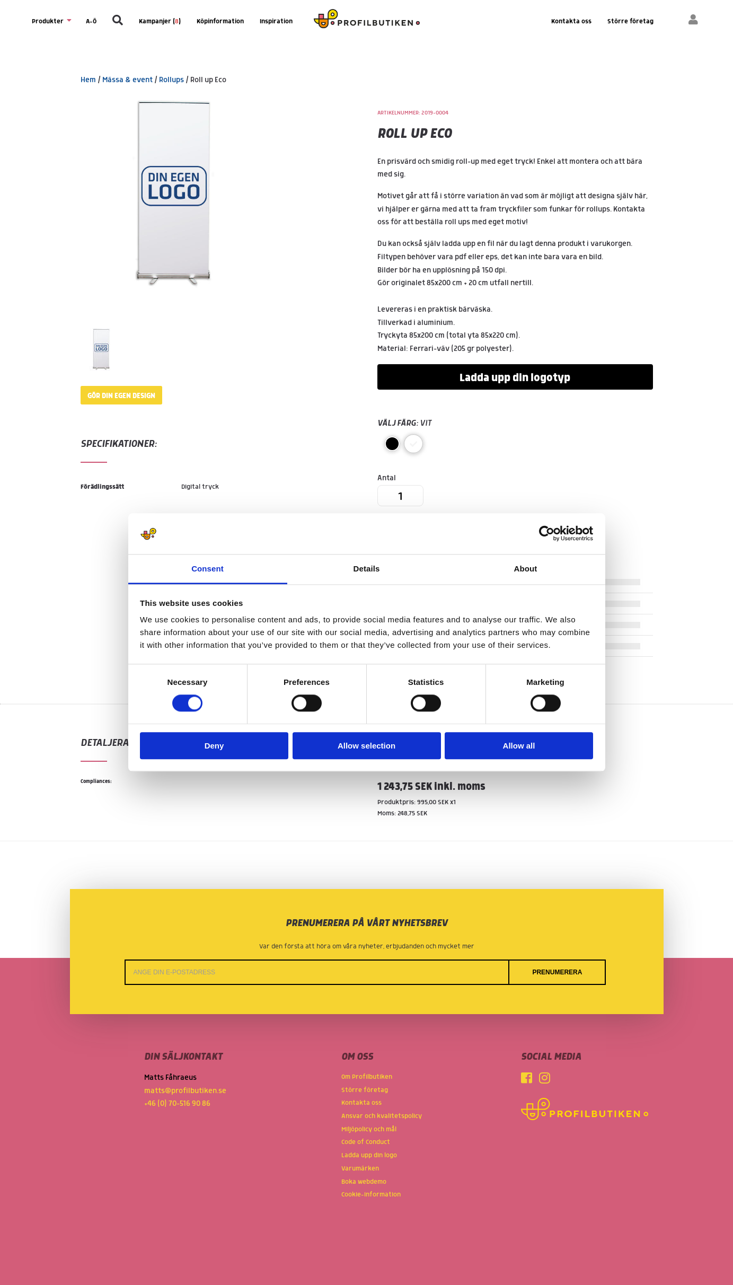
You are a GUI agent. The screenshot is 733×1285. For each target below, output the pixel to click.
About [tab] (525, 568)
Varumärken (360, 1169)
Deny (214, 745)
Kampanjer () (160, 21)
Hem (88, 80)
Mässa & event (127, 80)
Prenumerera (557, 972)
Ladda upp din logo (369, 1155)
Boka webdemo (363, 1182)
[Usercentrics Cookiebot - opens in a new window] (546, 534)
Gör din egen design (121, 396)
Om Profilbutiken (366, 1077)
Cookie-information (371, 1195)
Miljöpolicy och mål (368, 1129)
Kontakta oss (571, 21)
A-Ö (91, 21)
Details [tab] (367, 568)
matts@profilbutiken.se (185, 1091)
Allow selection (366, 745)
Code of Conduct (365, 1142)
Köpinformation (220, 21)
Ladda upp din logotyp (515, 378)
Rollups (171, 80)
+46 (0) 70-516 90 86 (177, 1103)
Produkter (51, 20)
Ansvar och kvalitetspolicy (381, 1116)
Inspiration (276, 21)
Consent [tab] (207, 568)
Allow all (519, 745)
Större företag (630, 21)
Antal (400, 490)
